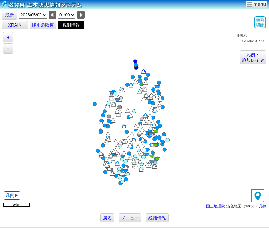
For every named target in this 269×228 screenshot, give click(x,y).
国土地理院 (215, 206)
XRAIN (15, 25)
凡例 (262, 206)
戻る (107, 217)
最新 (9, 14)
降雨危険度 (43, 25)
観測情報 (71, 25)
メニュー (130, 217)
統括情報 (157, 217)
